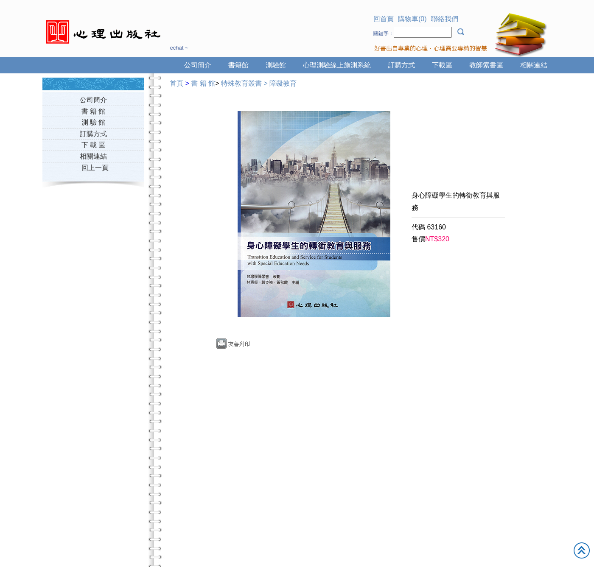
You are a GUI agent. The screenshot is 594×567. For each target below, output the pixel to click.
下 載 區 (93, 144)
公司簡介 (197, 65)
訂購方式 (401, 65)
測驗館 (276, 65)
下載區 (442, 65)
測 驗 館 (93, 122)
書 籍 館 (93, 111)
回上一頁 (95, 167)
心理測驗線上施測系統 (337, 65)
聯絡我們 (444, 18)
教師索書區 (486, 65)
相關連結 (533, 65)
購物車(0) (412, 18)
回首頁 (383, 18)
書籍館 (238, 65)
